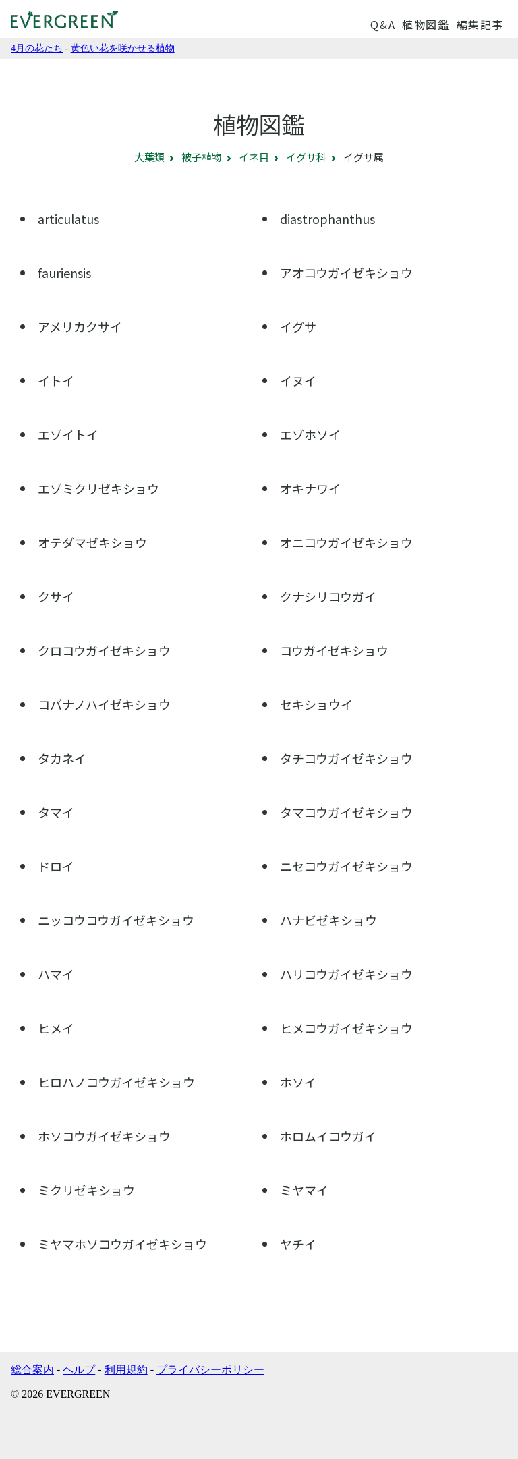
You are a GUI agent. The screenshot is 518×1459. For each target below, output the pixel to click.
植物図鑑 (425, 24)
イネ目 (254, 157)
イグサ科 (306, 157)
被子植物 (201, 157)
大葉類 (149, 157)
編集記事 (480, 24)
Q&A (382, 24)
